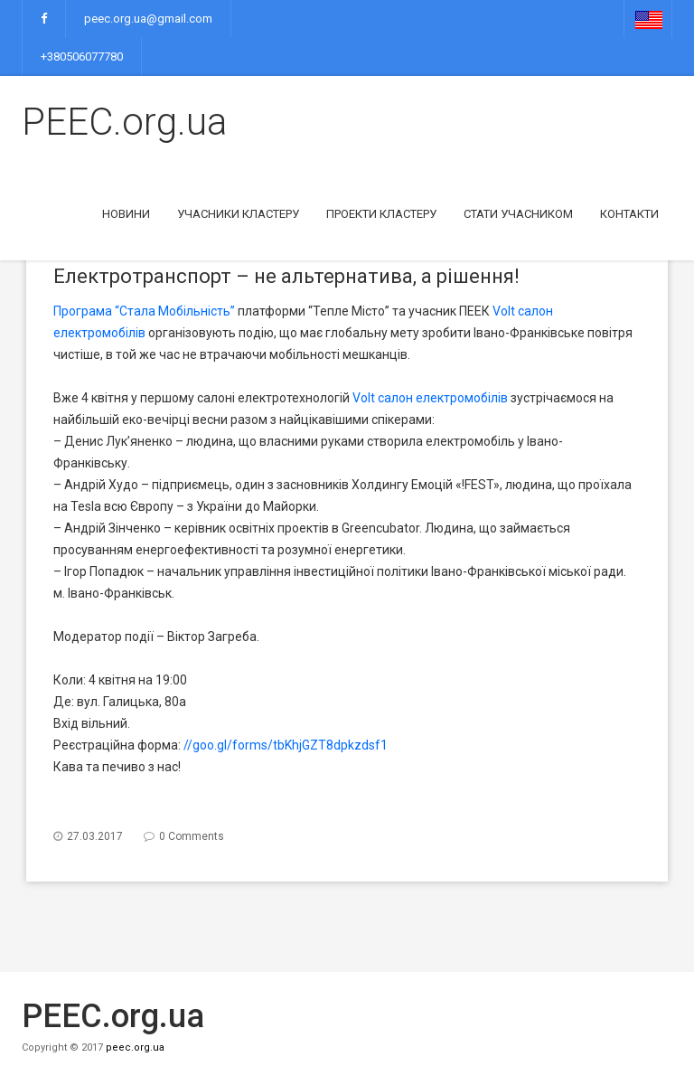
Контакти (629, 214)
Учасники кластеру (238, 214)
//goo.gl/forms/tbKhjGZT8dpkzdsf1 (285, 745)
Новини (126, 214)
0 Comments (191, 836)
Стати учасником (518, 214)
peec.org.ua (135, 1047)
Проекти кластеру (381, 214)
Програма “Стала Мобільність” (144, 311)
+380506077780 (82, 56)
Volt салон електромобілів (430, 398)
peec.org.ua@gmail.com (148, 18)
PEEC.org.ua (124, 121)
